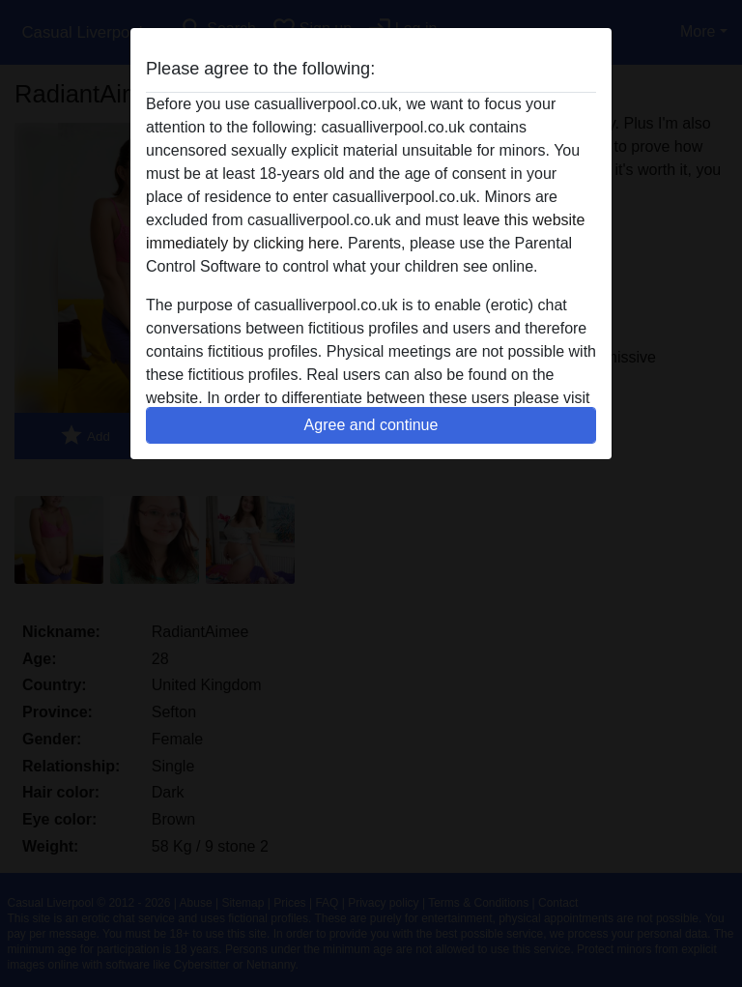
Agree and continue (371, 425)
